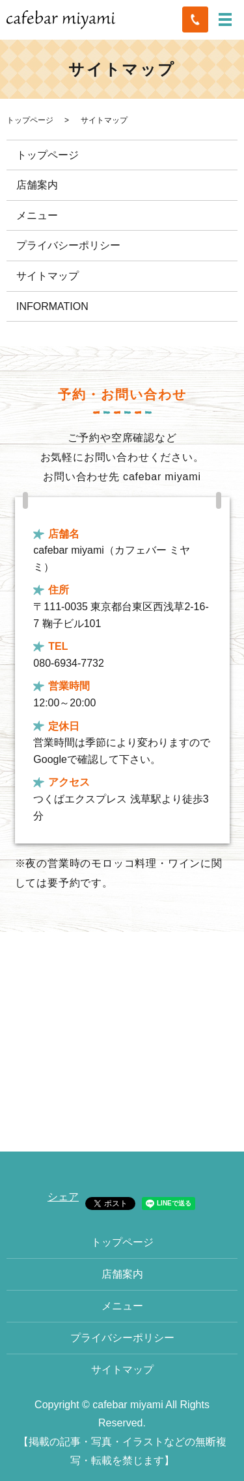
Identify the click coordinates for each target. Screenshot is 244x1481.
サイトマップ (47, 275)
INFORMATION (52, 306)
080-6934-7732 (68, 663)
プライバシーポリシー (68, 245)
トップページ (30, 120)
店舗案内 (37, 184)
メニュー (37, 215)
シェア (63, 1196)
